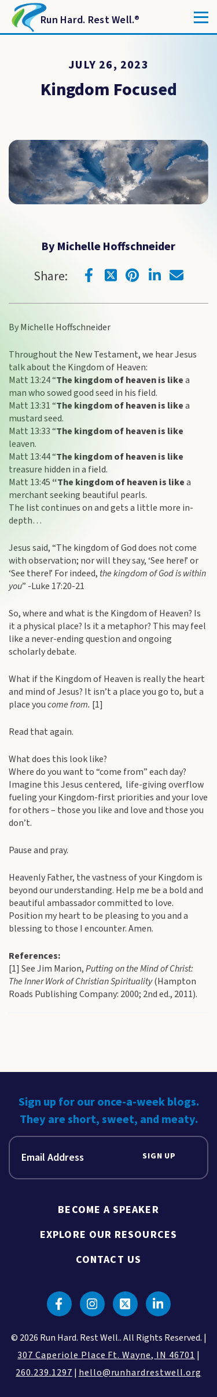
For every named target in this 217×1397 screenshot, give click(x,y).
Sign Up (159, 1156)
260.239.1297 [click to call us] (44, 1372)
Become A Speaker (108, 1210)
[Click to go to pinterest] (132, 275)
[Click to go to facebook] (88, 275)
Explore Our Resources (108, 1235)
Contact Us (108, 1259)
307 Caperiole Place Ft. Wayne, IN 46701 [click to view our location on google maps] (105, 1355)
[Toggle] (201, 17)
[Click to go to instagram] (92, 1303)
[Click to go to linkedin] (154, 275)
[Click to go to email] (176, 275)
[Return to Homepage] (74, 17)
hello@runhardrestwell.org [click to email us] (140, 1372)
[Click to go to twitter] (110, 275)
